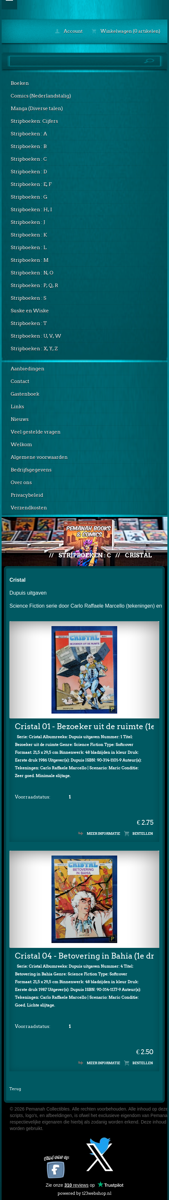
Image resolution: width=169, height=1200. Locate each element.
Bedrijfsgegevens (31, 470)
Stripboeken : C (29, 159)
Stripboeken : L (29, 247)
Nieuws (19, 419)
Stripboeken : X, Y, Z (34, 349)
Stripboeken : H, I (31, 210)
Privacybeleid (27, 495)
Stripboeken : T (29, 323)
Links (17, 407)
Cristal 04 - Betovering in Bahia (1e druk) (84, 956)
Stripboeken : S (28, 298)
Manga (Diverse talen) (37, 108)
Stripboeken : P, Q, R (34, 285)
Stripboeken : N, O (32, 273)
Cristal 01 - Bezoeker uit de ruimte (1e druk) (84, 726)
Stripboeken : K (29, 235)
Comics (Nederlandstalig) (41, 96)
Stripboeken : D (29, 172)
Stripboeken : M (30, 260)
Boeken (20, 83)
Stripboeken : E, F (31, 184)
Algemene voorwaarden (39, 457)
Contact (20, 381)
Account (69, 31)
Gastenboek (25, 394)
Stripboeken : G (29, 197)
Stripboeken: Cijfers (34, 121)
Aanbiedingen (27, 369)
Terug (15, 1088)
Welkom (21, 445)
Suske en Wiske (30, 311)
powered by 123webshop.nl (84, 1192)
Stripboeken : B (29, 146)
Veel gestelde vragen (36, 432)
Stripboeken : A (29, 134)
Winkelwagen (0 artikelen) (126, 31)
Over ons (21, 482)
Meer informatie (103, 833)
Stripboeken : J (28, 222)
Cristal (138, 555)
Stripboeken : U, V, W (36, 336)
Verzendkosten (29, 508)
